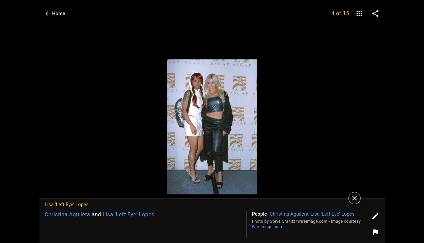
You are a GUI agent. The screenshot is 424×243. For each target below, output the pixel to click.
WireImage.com (267, 226)
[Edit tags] (375, 216)
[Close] (354, 198)
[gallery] (359, 13)
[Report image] (375, 232)
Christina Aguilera (67, 214)
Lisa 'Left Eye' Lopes (128, 214)
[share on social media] (375, 13)
